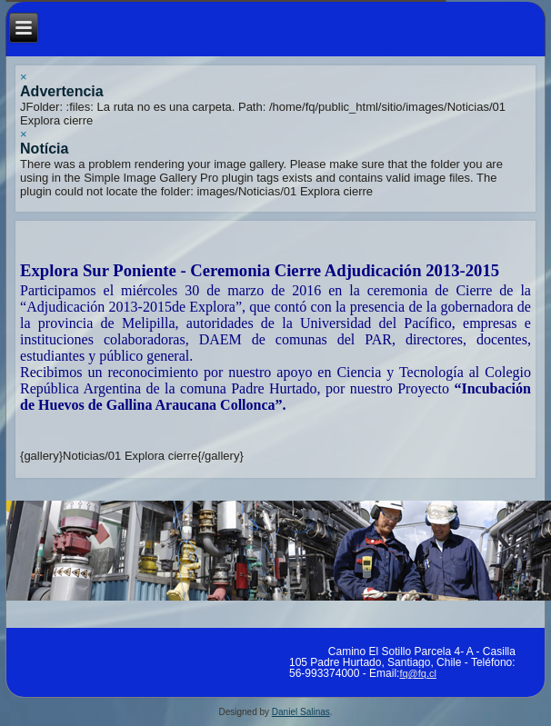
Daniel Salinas (301, 712)
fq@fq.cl (417, 673)
